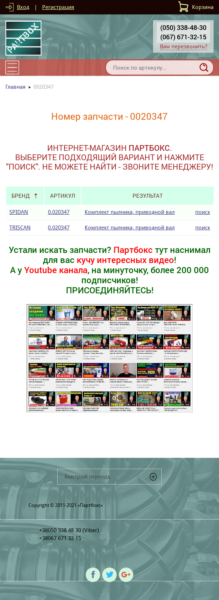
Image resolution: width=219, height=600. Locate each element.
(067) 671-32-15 (183, 36)
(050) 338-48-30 (183, 27)
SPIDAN (18, 212)
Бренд (21, 195)
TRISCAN (20, 227)
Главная (15, 86)
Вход (23, 7)
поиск (202, 212)
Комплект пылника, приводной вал (130, 212)
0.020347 (59, 212)
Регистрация (58, 7)
